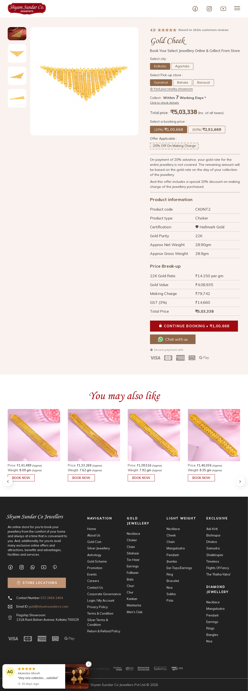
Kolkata (160, 66)
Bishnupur (213, 535)
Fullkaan (132, 573)
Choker (132, 540)
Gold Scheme (97, 561)
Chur (130, 592)
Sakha (171, 594)
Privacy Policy (97, 607)
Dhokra (211, 542)
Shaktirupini (214, 555)
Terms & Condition (100, 613)
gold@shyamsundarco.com (48, 606)
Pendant (173, 555)
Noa (170, 587)
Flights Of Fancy (217, 568)
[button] (240, 481)
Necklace (133, 534)
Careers (93, 581)
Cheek (171, 535)
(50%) (206, 129)
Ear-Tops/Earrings (179, 568)
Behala (182, 82)
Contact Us (95, 587)
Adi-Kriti (212, 529)
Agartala (182, 66)
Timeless (212, 561)
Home (91, 529)
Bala (130, 579)
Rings (210, 628)
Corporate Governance (104, 594)
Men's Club (135, 612)
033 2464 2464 (51, 598)
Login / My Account (100, 600)
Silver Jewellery (98, 548)
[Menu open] (237, 8)
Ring (170, 574)
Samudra (213, 548)
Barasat (203, 82)
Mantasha (134, 605)
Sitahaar (133, 553)
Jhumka (172, 561)
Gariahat (161, 82)
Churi (130, 586)
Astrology (94, 555)
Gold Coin (94, 542)
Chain (131, 547)
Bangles (212, 635)
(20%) (168, 129)
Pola (170, 600)
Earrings (133, 566)
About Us (93, 535)
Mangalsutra (176, 548)
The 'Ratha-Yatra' (218, 574)
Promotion (94, 568)
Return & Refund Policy (103, 631)
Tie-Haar (133, 560)
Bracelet (173, 581)
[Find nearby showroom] (37, 583)
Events (92, 574)
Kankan (132, 599)
